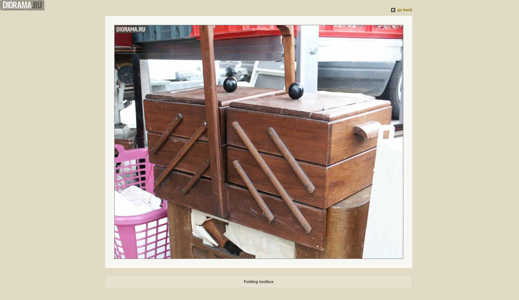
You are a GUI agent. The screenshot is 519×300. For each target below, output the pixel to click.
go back (404, 10)
